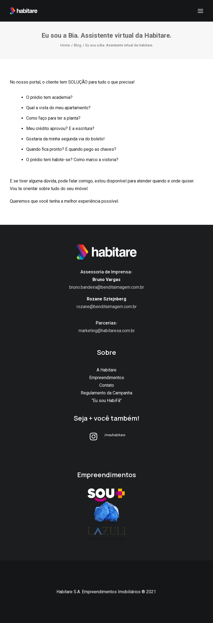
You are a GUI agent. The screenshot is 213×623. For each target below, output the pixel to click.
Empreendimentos (106, 377)
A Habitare (106, 370)
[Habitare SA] (23, 10)
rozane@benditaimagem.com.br (107, 306)
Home (65, 45)
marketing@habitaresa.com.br (107, 330)
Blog (77, 45)
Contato (106, 385)
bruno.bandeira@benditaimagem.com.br (106, 287)
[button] (93, 438)
